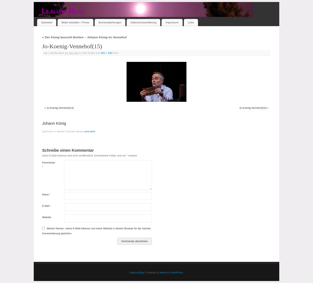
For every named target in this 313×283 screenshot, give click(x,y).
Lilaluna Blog (63, 11)
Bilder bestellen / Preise (75, 22)
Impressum (172, 22)
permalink (89, 131)
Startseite (46, 22)
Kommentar (47, 164)
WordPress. (177, 272)
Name (46, 194)
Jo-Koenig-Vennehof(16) (253, 108)
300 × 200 (106, 53)
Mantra (163, 272)
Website (46, 217)
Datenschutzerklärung (143, 22)
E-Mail (46, 206)
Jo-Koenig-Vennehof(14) (60, 108)
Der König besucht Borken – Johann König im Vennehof (84, 37)
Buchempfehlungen (110, 22)
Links (191, 22)
